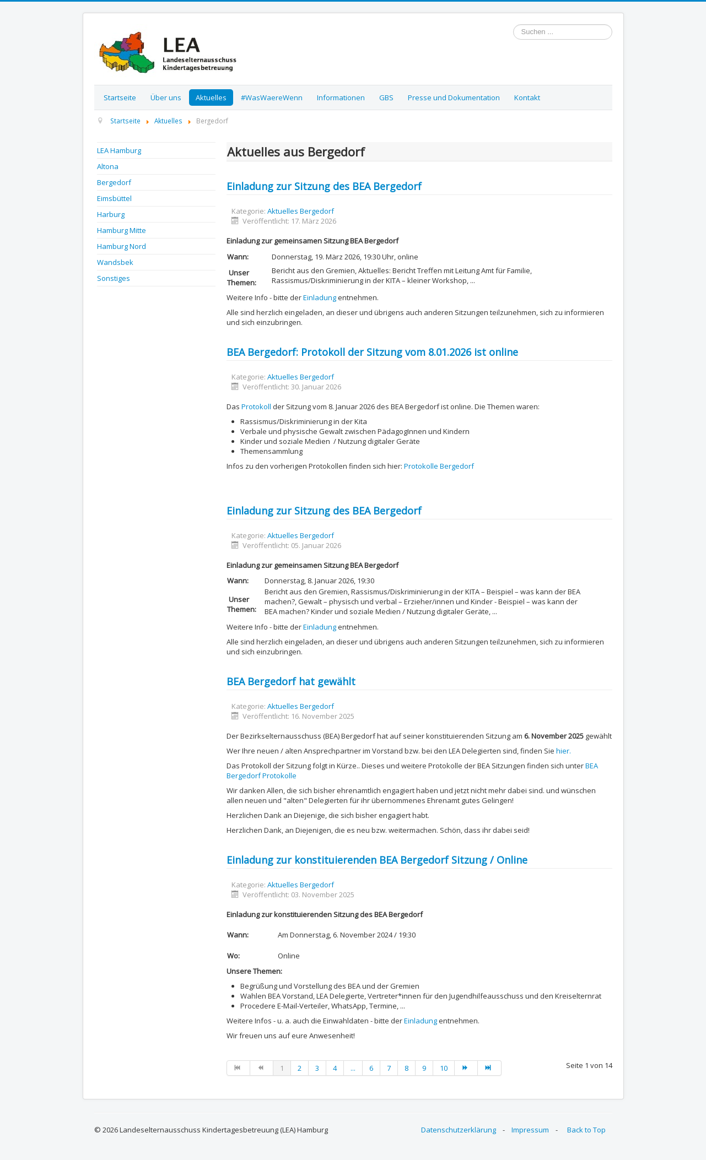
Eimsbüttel (114, 198)
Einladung (319, 297)
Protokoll (256, 406)
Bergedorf (114, 182)
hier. (563, 751)
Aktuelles (211, 97)
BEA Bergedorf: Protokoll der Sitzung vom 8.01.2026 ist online (372, 352)
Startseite (120, 97)
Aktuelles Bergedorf (300, 211)
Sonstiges (113, 278)
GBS (386, 97)
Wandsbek (115, 262)
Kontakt (527, 97)
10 (444, 1068)
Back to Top (586, 1130)
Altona (107, 166)
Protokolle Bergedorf (439, 466)
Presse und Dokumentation (454, 97)
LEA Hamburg (119, 150)
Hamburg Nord (121, 246)
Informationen (341, 97)
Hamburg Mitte (121, 230)
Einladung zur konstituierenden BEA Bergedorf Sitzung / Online (377, 859)
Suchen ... (513, 24)
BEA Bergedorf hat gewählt (291, 681)
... (353, 1068)
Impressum (530, 1130)
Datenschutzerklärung (458, 1130)
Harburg (111, 214)
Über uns (165, 97)
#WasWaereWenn (272, 97)
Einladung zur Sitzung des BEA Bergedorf (324, 186)
